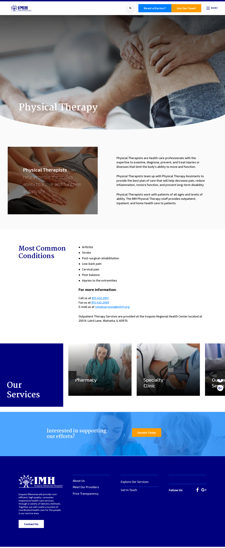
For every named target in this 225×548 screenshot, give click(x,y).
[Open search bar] (130, 8)
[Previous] (72, 376)
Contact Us (31, 525)
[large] (197, 491)
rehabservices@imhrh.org (112, 308)
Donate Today (147, 433)
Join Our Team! (186, 8)
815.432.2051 (100, 299)
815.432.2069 (100, 303)
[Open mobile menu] (212, 8)
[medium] (220, 388)
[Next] (221, 376)
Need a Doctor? (155, 8)
